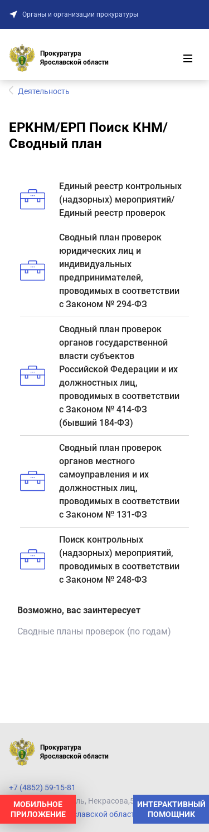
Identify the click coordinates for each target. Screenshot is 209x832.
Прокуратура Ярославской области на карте (90, 814)
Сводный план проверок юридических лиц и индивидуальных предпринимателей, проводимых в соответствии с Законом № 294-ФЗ (99, 270)
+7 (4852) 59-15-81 (42, 787)
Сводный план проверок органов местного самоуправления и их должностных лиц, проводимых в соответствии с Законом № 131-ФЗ (99, 481)
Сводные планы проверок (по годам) (94, 631)
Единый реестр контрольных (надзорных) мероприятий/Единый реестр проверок (101, 199)
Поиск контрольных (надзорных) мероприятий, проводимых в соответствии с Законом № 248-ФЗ (99, 559)
